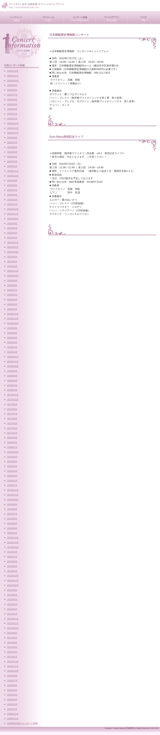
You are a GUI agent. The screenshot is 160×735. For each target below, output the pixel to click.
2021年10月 (12, 252)
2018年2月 (12, 390)
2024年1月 (12, 166)
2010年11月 (12, 666)
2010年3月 (12, 699)
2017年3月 (12, 428)
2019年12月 (12, 314)
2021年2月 (12, 266)
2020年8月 (12, 285)
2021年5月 (12, 257)
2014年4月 (12, 528)
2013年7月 (12, 557)
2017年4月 (12, 423)
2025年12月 (12, 71)
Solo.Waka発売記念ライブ (66, 136)
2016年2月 (12, 442)
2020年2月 (12, 309)
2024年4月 (12, 156)
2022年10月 (12, 219)
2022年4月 (12, 233)
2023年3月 (12, 199)
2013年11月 (12, 542)
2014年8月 (12, 509)
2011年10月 (12, 628)
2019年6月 (12, 338)
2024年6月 (12, 147)
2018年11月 (12, 361)
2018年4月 (12, 380)
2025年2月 (12, 114)
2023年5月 (12, 195)
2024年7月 (12, 142)
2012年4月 (12, 604)
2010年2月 (12, 704)
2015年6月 (12, 461)
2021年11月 (12, 247)
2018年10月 (12, 366)
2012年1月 (12, 614)
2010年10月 (12, 671)
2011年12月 (12, 619)
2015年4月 (12, 471)
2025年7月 (12, 95)
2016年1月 (12, 447)
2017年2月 (12, 433)
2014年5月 (12, 523)
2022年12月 (12, 209)
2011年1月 (12, 657)
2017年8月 (12, 409)
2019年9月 (12, 328)
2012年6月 (12, 595)
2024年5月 (12, 152)
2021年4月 (12, 261)
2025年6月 (12, 99)
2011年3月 (12, 652)
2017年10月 (12, 399)
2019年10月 (12, 323)
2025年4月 (12, 109)
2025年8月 (12, 90)
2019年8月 (12, 333)
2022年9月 (12, 223)
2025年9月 (12, 85)
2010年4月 (12, 695)
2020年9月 (12, 280)
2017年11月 (12, 395)
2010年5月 (12, 690)
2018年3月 (12, 385)
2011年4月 (12, 647)
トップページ (16, 17)
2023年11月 (12, 171)
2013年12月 (12, 538)
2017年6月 (12, 418)
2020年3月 (12, 304)
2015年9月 (12, 457)
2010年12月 (12, 661)
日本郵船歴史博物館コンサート (69, 34)
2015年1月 (12, 485)
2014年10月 (12, 499)
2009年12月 (12, 714)
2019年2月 (12, 352)
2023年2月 (12, 204)
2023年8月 (12, 185)
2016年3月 (12, 437)
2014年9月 (12, 504)
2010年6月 (12, 685)
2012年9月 (12, 590)
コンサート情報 (80, 17)
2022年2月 (12, 238)
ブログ (144, 17)
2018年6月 (12, 376)
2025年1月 (12, 118)
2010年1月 (12, 709)
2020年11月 (12, 271)
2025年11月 (12, 76)
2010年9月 (12, 676)
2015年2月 (12, 480)
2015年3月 (12, 476)
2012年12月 (12, 576)
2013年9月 (12, 552)
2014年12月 (12, 490)
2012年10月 (12, 585)
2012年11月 (12, 580)
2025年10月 (12, 80)
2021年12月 (12, 242)
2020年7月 (12, 290)
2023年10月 (12, 176)
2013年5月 (12, 566)
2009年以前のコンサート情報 (22, 723)
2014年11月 (12, 495)
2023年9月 (12, 180)
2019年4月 (12, 342)
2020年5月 (12, 295)
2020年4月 (12, 299)
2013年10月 (12, 547)
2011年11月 (12, 623)
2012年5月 (12, 599)
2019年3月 (12, 347)
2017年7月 (12, 414)
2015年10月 (12, 452)
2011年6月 (12, 638)
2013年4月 (12, 571)
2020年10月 (12, 276)
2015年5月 (12, 466)
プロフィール (48, 17)
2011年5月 (12, 642)
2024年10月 (12, 133)
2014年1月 (12, 533)
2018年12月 (12, 357)
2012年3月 (12, 609)
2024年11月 (12, 128)
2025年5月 (12, 104)
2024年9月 (12, 137)
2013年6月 (12, 561)
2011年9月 (12, 633)
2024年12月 (12, 123)
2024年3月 (12, 161)
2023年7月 (12, 190)
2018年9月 (12, 371)
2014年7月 (12, 514)
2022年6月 (12, 228)
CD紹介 (112, 17)
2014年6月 (12, 518)
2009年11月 (12, 718)
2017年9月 (12, 404)
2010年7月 (12, 680)
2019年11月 (12, 318)
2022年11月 (12, 214)
